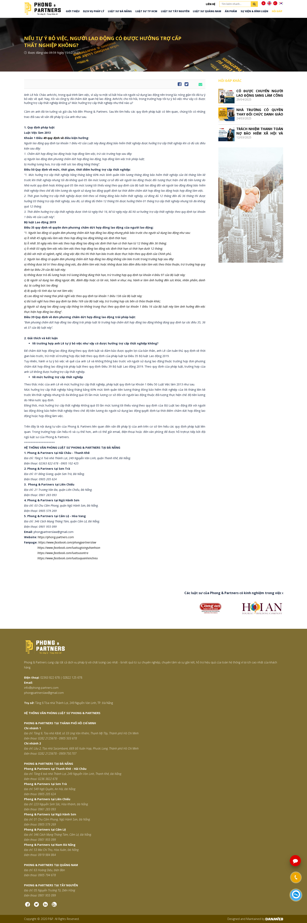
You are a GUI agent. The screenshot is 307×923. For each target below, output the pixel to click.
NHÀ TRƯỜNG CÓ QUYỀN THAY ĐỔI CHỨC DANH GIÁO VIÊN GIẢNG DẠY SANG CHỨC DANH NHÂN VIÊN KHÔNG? (259, 112)
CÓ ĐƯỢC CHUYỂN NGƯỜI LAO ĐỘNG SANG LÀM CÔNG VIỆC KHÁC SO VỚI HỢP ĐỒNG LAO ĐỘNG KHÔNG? (259, 93)
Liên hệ (210, 4)
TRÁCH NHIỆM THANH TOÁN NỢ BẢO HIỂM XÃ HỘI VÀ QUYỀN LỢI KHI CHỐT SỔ (259, 131)
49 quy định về (54, 138)
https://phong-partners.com (56, 537)
